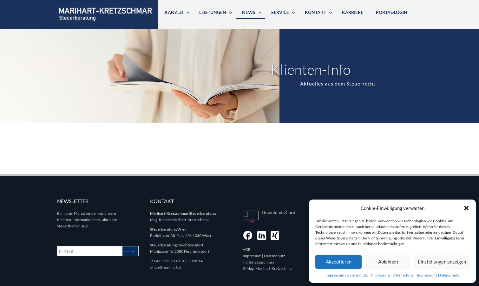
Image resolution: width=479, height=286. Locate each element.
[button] (466, 208)
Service (280, 12)
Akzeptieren (338, 261)
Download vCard (278, 212)
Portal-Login (391, 12)
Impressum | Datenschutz (346, 275)
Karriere (352, 12)
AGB (247, 249)
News (248, 12)
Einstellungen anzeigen (442, 261)
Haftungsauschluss (258, 262)
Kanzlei (174, 12)
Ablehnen (388, 261)
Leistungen (212, 12)
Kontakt (315, 12)
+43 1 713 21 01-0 (169, 260)
